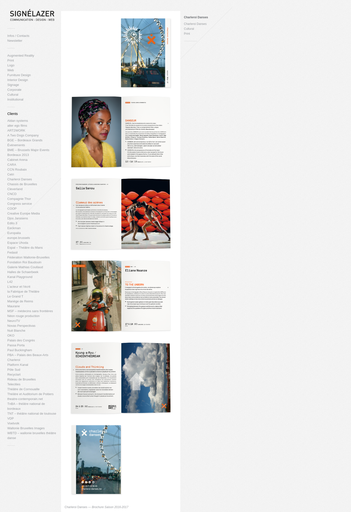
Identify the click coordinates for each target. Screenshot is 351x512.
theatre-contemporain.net (25, 399)
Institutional (15, 99)
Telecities (13, 384)
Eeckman (14, 228)
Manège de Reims (20, 301)
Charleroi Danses (19, 179)
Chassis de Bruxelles (22, 184)
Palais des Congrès (21, 340)
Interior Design (17, 80)
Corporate (14, 90)
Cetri (10, 174)
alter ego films (17, 125)
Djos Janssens (17, 218)
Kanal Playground (19, 277)
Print (10, 60)
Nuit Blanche (16, 330)
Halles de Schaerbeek (22, 272)
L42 (10, 282)
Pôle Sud (13, 369)
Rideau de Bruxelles (21, 379)
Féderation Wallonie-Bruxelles (28, 257)
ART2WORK (16, 130)
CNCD (12, 194)
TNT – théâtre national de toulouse (31, 413)
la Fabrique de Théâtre (23, 291)
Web (10, 70)
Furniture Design (19, 75)
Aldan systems (17, 121)
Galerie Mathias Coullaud (25, 267)
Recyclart (14, 374)
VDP (10, 418)
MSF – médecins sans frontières (30, 311)
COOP (12, 208)
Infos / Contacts (18, 36)
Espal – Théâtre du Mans (25, 247)
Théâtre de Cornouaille (23, 389)
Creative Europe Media (23, 213)
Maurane (13, 306)
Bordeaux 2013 (18, 155)
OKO (10, 335)
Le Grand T (15, 296)
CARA (11, 164)
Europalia (14, 233)
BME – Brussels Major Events (28, 150)
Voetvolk (13, 423)
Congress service (19, 203)
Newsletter (14, 40)
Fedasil (12, 252)
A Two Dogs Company (23, 135)
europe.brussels (18, 238)
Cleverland (14, 189)
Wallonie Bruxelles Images (26, 428)
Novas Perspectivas (21, 326)
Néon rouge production (23, 316)
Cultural (12, 94)
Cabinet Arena (17, 160)
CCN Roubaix (17, 169)
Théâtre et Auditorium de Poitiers (30, 394)
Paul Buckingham (19, 350)
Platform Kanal (17, 365)
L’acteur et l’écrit (18, 286)
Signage (13, 85)
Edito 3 (12, 223)
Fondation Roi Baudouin (24, 262)
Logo (10, 65)
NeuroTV (13, 321)
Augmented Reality (20, 55)
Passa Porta (16, 345)
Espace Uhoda (17, 243)
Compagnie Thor (19, 199)
